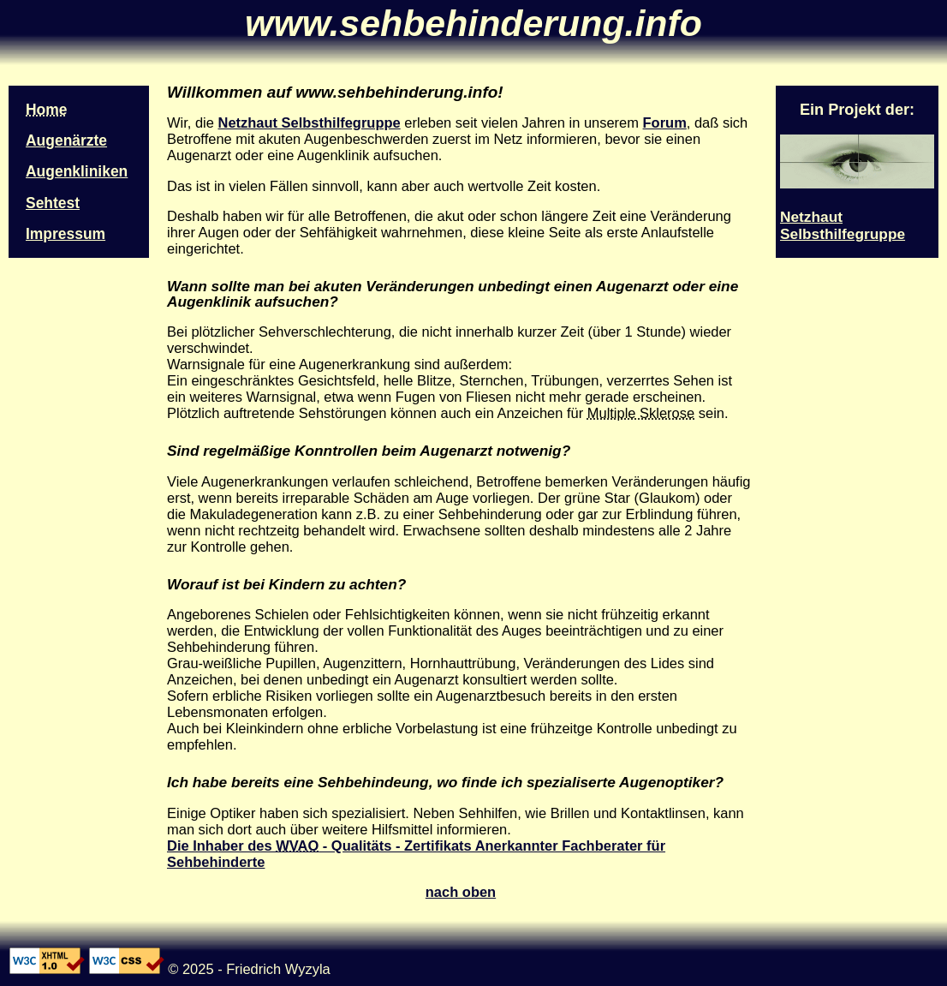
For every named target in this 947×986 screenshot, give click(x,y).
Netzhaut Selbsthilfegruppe (308, 122)
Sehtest (53, 203)
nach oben (461, 891)
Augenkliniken (77, 171)
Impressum (65, 233)
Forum (665, 122)
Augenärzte (66, 140)
